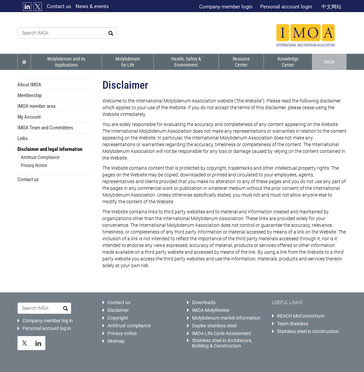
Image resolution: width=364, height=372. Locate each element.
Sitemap (116, 341)
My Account (29, 117)
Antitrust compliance (129, 325)
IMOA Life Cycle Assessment (221, 333)
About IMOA (29, 85)
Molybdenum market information (226, 318)
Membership (29, 95)
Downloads (204, 302)
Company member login (226, 7)
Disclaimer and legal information (49, 149)
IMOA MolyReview (211, 310)
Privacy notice (122, 333)
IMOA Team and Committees (45, 128)
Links (22, 138)
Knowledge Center (288, 62)
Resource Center (241, 62)
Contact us (59, 6)
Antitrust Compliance (40, 157)
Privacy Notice (34, 165)
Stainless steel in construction (308, 331)
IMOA (329, 62)
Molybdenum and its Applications (66, 62)
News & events (92, 6)
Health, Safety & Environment (186, 62)
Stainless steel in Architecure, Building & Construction (222, 343)
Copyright (117, 318)
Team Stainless (292, 323)
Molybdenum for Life (128, 62)
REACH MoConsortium (300, 316)
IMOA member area (36, 106)
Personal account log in (46, 328)
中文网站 (331, 7)
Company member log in (47, 320)
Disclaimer (118, 310)
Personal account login (286, 7)
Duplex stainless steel (214, 325)
